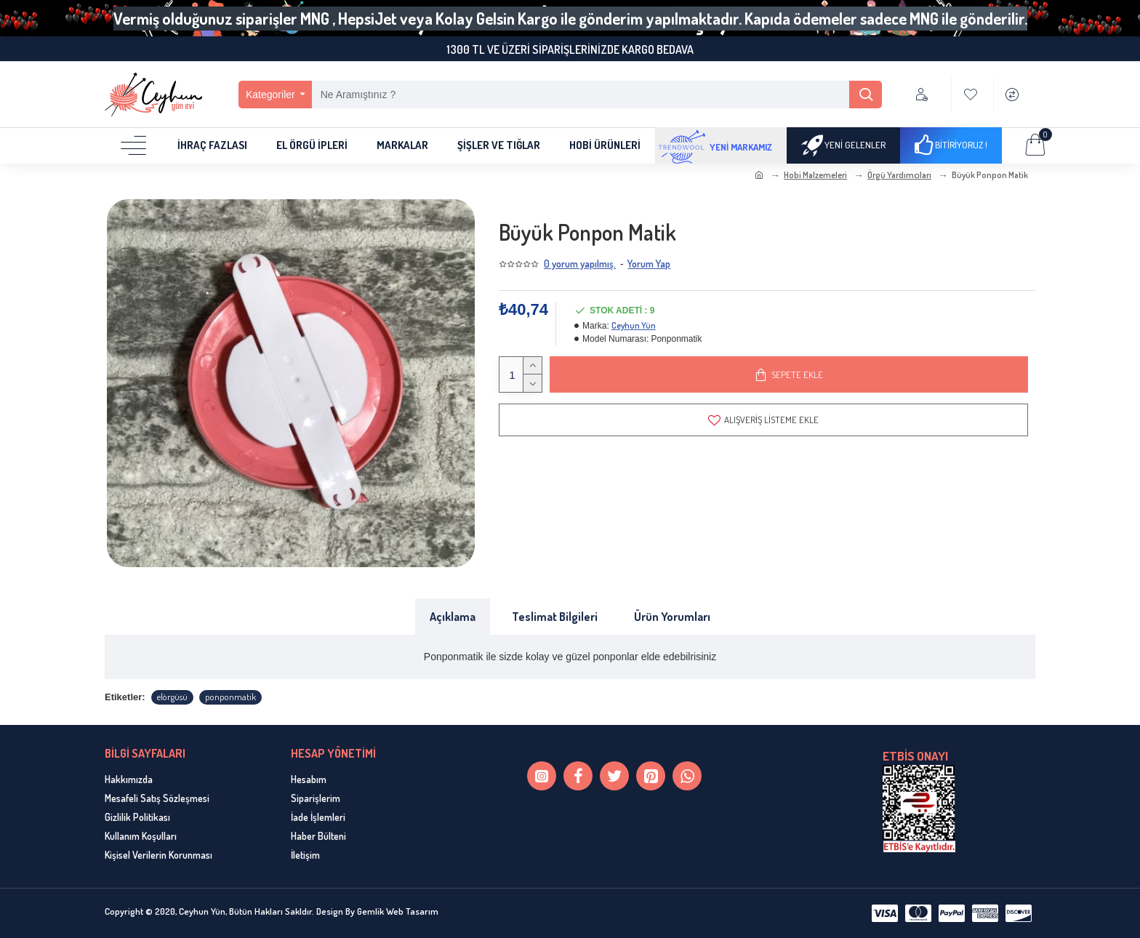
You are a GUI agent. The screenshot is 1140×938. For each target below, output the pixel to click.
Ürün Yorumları (672, 616)
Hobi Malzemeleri (815, 174)
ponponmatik (230, 696)
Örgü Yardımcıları (899, 174)
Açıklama (452, 616)
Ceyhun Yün (633, 325)
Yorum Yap (648, 263)
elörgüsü (172, 696)
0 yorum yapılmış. (580, 263)
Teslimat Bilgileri (555, 616)
